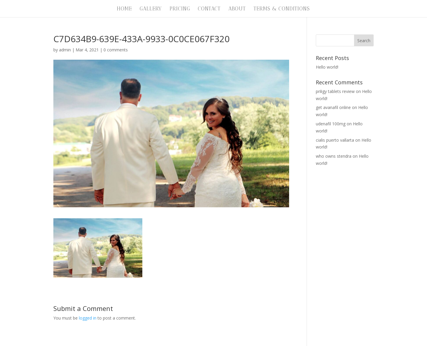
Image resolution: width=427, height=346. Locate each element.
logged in (87, 318)
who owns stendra (333, 156)
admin (65, 50)
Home (124, 9)
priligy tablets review (335, 91)
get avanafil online (333, 107)
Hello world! (327, 67)
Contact (209, 9)
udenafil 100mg (330, 124)
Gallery (151, 9)
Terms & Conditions (282, 9)
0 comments (115, 50)
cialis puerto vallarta (335, 140)
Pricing (180, 9)
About (237, 9)
